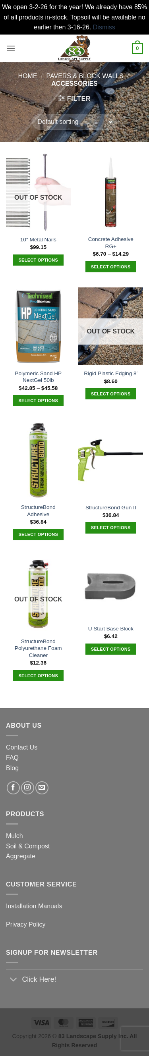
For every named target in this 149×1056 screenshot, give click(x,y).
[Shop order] (74, 122)
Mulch (14, 835)
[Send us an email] (41, 787)
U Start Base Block (111, 629)
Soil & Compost (28, 846)
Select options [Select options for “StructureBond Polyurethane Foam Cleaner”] (38, 675)
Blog (12, 768)
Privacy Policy (26, 924)
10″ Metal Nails (38, 240)
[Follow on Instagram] (27, 787)
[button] (10, 48)
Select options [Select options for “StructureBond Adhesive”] (38, 534)
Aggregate (20, 856)
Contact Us (21, 747)
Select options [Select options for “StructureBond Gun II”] (110, 527)
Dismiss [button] (104, 27)
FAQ (12, 757)
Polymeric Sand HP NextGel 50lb (38, 376)
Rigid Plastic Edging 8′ (110, 373)
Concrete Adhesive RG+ (111, 242)
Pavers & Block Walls (85, 76)
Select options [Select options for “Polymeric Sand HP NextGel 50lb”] (38, 400)
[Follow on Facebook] (13, 787)
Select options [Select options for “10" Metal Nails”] (38, 260)
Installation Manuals (34, 906)
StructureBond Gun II (110, 508)
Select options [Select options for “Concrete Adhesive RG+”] (110, 266)
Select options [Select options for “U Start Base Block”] (110, 649)
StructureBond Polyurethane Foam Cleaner (38, 648)
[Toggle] (13, 980)
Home (27, 76)
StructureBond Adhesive (38, 510)
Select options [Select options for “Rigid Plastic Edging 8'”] (110, 393)
